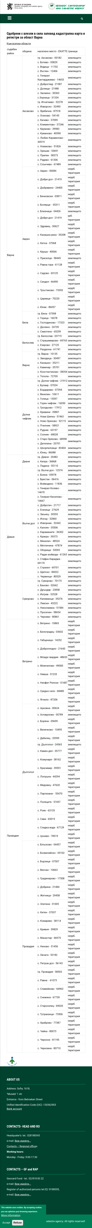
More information (10, 1219)
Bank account (14, 1108)
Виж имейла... (23, 1140)
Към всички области (19, 43)
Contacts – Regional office (21, 1146)
